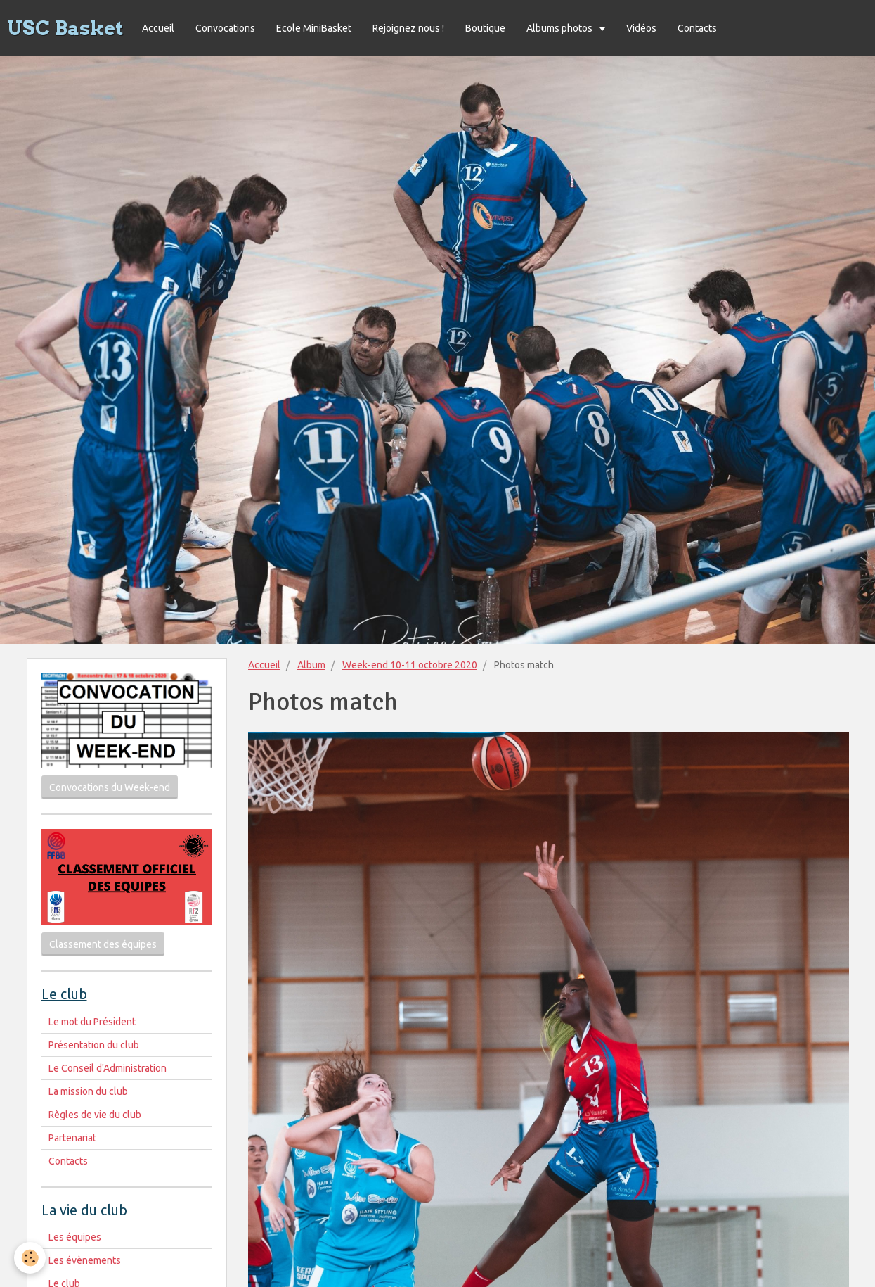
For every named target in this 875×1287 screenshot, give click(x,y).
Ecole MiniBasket (313, 28)
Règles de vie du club (94, 1114)
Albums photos (560, 28)
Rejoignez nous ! (408, 28)
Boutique (485, 28)
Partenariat (72, 1137)
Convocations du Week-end (109, 787)
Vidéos (641, 28)
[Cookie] (30, 1258)
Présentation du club (93, 1045)
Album (311, 665)
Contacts (697, 28)
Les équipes (74, 1237)
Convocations (225, 28)
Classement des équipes (103, 944)
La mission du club (88, 1091)
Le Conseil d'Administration (107, 1068)
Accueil (158, 28)
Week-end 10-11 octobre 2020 (409, 665)
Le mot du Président (92, 1021)
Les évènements (84, 1260)
